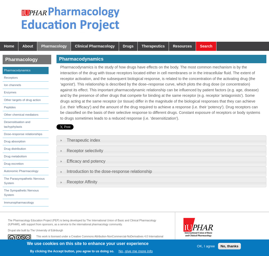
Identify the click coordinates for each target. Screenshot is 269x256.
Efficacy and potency (86, 161)
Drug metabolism (15, 156)
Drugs (128, 46)
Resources (182, 46)
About (27, 46)
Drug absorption (14, 141)
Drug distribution (15, 148)
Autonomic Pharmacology (21, 171)
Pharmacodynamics (17, 70)
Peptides (10, 107)
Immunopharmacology (19, 202)
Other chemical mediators (21, 114)
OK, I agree (206, 246)
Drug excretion (14, 163)
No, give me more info (135, 251)
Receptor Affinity (82, 182)
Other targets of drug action (22, 100)
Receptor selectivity (85, 150)
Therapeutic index (83, 140)
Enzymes (10, 92)
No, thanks (229, 246)
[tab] (161, 140)
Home (9, 46)
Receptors (11, 77)
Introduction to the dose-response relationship (109, 171)
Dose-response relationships (23, 134)
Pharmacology (54, 46)
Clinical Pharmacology (95, 46)
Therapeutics (153, 46)
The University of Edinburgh (46, 230)
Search (206, 46)
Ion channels (12, 85)
